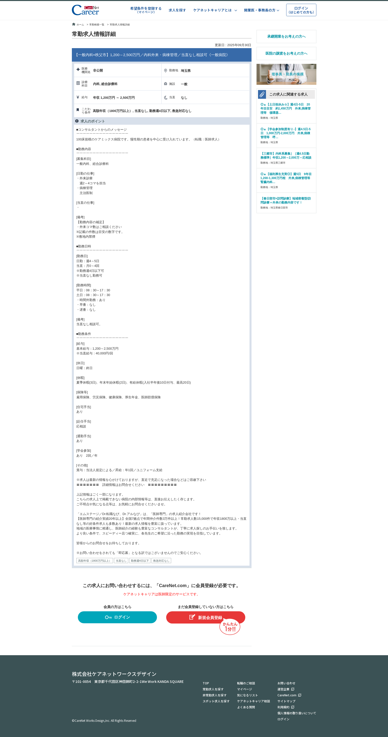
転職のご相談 (246, 683)
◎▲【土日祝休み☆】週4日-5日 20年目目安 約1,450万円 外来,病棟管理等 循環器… (285, 108)
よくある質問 (246, 707)
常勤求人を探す (213, 689)
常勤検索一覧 (96, 24)
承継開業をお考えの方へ (286, 36)
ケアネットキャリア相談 (253, 701)
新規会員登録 (205, 617)
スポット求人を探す (216, 701)
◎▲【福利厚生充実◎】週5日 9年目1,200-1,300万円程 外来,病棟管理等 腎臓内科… (286, 178)
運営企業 (283, 689)
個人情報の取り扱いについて (296, 713)
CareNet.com (286, 695)
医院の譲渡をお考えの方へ (286, 53)
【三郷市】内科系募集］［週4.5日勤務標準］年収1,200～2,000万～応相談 (285, 155)
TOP (206, 683)
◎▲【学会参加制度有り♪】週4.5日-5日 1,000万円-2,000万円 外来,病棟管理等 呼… (285, 133)
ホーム (78, 24)
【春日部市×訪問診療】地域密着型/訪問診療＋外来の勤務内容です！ (285, 200)
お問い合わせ (286, 683)
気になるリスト (247, 695)
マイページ (244, 689)
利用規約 (283, 707)
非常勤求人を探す (215, 695)
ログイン (117, 618)
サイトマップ (286, 701)
